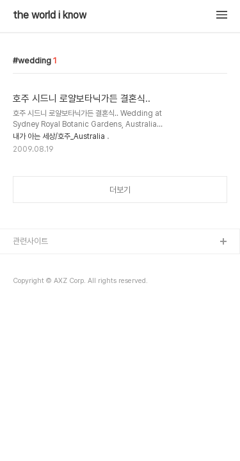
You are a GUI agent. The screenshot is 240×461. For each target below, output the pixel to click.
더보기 (120, 190)
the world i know (49, 15)
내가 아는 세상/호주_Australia (59, 136)
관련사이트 (30, 241)
